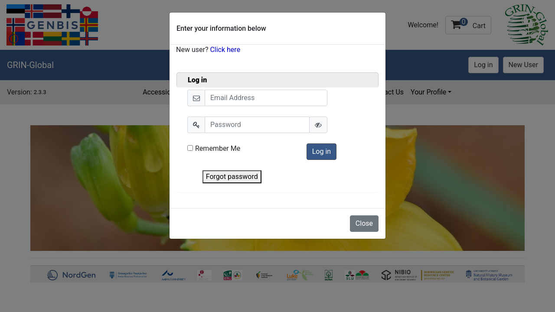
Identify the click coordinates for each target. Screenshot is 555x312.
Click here (225, 50)
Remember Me (213, 148)
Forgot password (232, 176)
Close (364, 223)
